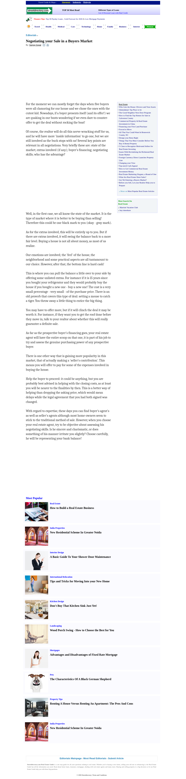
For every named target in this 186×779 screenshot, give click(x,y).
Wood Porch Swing (61, 630)
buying (109, 764)
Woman (150, 27)
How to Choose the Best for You (95, 630)
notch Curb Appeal (130, 166)
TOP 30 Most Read (70, 10)
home (118, 764)
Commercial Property (127, 121)
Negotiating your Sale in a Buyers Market (59, 41)
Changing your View (127, 163)
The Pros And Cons (121, 703)
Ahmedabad (123, 110)
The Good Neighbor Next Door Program (135, 113)
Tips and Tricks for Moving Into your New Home (80, 581)
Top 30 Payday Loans (54, 19)
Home (99, 27)
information (43, 767)
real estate (92, 764)
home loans (65, 767)
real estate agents (99, 767)
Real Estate (55, 503)
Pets (52, 675)
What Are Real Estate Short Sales (132, 177)
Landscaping (56, 626)
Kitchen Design (57, 601)
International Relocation (61, 577)
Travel (37, 27)
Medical (61, 27)
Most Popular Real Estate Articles (141, 191)
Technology (86, 27)
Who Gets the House (127, 107)
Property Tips (56, 699)
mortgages (80, 767)
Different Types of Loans (108, 10)
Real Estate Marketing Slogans (131, 174)
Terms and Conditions (100, 775)
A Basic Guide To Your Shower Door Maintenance (80, 556)
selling (123, 764)
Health (48, 27)
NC (127, 135)
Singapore (66, 2)
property (132, 767)
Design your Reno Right (128, 138)
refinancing (140, 764)
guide (65, 764)
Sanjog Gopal (35, 45)
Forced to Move (125, 129)
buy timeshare (125, 210)
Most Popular (34, 498)
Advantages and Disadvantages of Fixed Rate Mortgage (84, 654)
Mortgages (55, 650)
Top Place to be (135, 110)
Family (110, 27)
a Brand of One (150, 174)
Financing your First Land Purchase (133, 126)
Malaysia (87, 2)
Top (120, 166)
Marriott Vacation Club (129, 207)
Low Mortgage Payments (95, 19)
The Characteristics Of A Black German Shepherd (80, 679)
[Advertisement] (55, 75)
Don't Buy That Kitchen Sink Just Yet (73, 605)
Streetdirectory (86, 775)
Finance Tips (39, 19)
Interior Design (57, 552)
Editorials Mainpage (71, 758)
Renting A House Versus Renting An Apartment (79, 703)
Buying (118, 767)
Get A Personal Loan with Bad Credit (113, 13)
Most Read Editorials (94, 758)
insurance (73, 767)
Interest (136, 27)
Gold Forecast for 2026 (73, 19)
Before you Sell (125, 183)
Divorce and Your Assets (146, 107)
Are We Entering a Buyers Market (132, 180)
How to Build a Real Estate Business (72, 507)
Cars (73, 27)
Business (122, 27)
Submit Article (116, 758)
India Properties (57, 528)
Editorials (31, 35)
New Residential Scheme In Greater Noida (75, 532)
